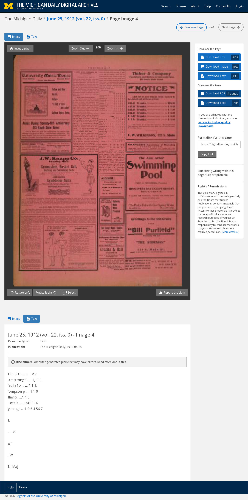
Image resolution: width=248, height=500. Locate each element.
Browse (181, 6)
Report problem (172, 293)
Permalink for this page (215, 138)
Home (23, 487)
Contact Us (223, 6)
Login (240, 6)
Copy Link (207, 154)
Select (70, 292)
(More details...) (230, 232)
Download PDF (220, 57)
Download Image (220, 66)
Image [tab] (13, 37)
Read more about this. (111, 362)
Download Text (220, 76)
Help (208, 6)
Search (165, 6)
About (195, 6)
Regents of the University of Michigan (41, 496)
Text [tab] (31, 37)
